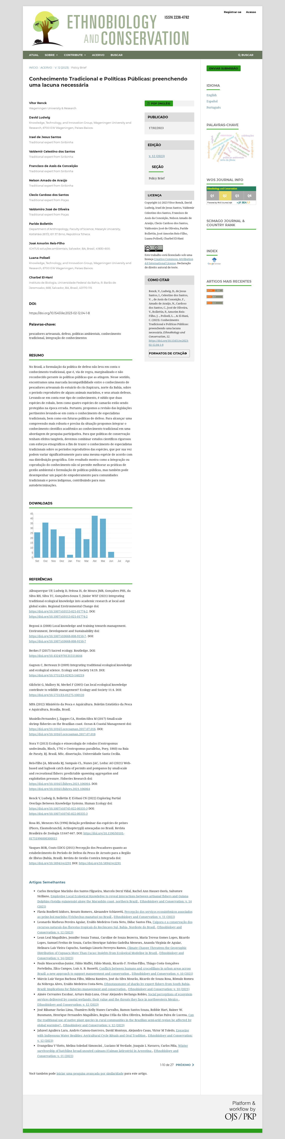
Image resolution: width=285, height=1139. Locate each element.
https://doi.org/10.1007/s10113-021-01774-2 (58, 611)
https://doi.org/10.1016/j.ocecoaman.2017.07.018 (62, 729)
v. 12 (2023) (62, 67)
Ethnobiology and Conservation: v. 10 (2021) (162, 974)
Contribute (74, 55)
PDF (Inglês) (160, 103)
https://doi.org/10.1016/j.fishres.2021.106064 (59, 784)
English (212, 95)
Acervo (98, 55)
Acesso (251, 12)
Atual (34, 55)
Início (33, 67)
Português (214, 107)
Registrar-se (232, 12)
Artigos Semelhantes (47, 882)
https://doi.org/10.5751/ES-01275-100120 (56, 695)
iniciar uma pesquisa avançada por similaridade (90, 1073)
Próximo (183, 1065)
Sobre (50, 55)
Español (212, 101)
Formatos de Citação (168, 353)
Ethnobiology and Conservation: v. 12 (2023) (68, 1004)
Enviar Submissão (223, 68)
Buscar (117, 55)
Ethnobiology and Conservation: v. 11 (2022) (144, 917)
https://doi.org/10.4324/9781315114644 (55, 656)
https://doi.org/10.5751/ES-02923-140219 (56, 675)
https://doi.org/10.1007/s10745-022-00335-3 (58, 808)
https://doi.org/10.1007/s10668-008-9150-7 (57, 636)
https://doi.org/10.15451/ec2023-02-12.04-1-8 (59, 313)
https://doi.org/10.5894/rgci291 (50, 863)
